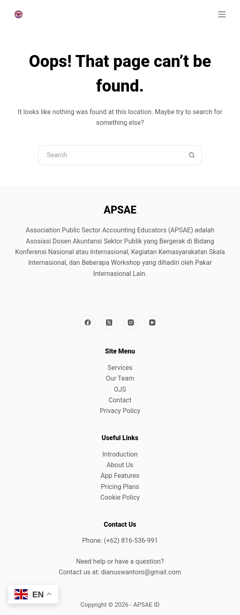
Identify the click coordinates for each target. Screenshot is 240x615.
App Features (120, 476)
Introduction (120, 454)
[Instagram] (131, 322)
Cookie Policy (120, 497)
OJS (120, 389)
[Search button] (192, 155)
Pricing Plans (120, 487)
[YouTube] (152, 322)
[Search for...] (110, 155)
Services (120, 368)
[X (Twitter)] (109, 322)
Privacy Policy (120, 411)
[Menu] (222, 14)
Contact (120, 400)
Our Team (120, 378)
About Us (119, 465)
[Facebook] (88, 322)
